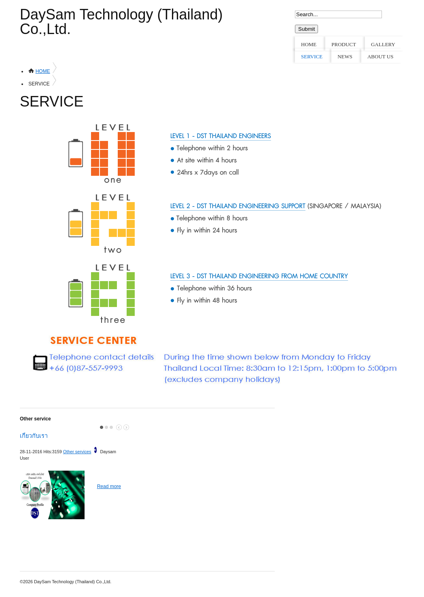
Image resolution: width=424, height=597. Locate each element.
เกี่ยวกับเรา (34, 436)
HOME (43, 71)
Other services (77, 451)
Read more (109, 486)
